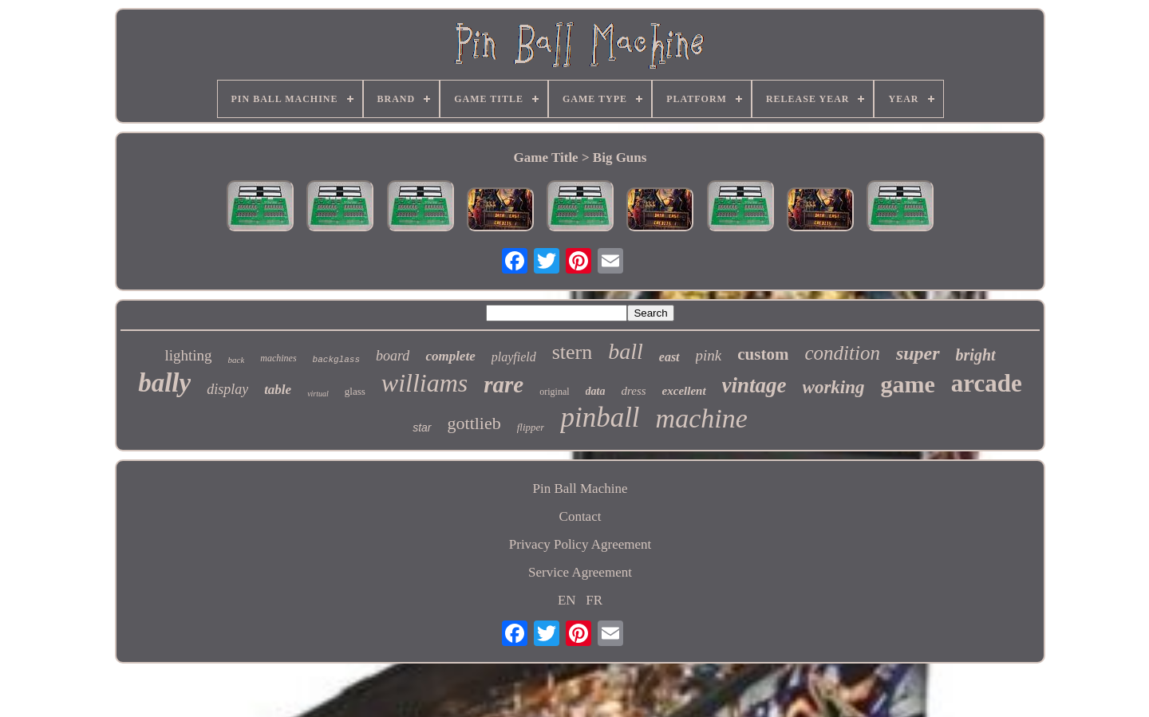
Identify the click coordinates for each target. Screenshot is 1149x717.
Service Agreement (580, 572)
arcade (986, 383)
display (227, 389)
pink (709, 355)
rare (503, 384)
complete (450, 356)
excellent (684, 390)
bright (976, 355)
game (908, 384)
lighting (187, 355)
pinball (599, 417)
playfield (514, 357)
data (596, 391)
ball (625, 351)
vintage (754, 385)
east (669, 357)
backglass (336, 359)
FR (594, 600)
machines (278, 358)
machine (702, 418)
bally (164, 382)
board (392, 356)
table (277, 389)
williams (424, 382)
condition (841, 353)
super (918, 353)
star (422, 427)
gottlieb (474, 423)
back (236, 359)
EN (567, 600)
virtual (318, 393)
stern (572, 352)
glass (355, 391)
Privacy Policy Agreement (580, 544)
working (834, 387)
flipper (531, 427)
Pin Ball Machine (580, 488)
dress (633, 390)
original (554, 391)
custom (762, 354)
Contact (580, 516)
